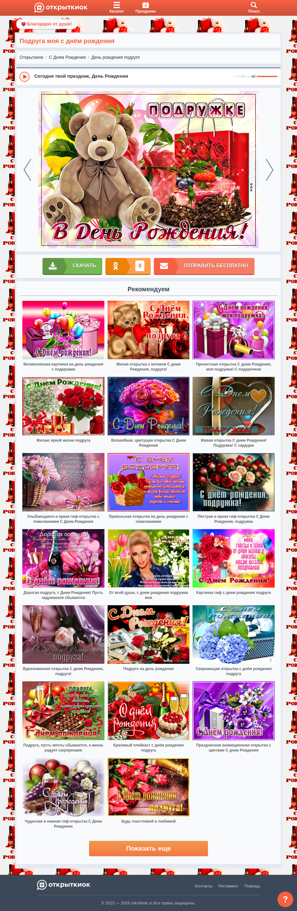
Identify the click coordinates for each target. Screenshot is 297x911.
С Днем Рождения (67, 57)
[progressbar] (267, 77)
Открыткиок (31, 57)
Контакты (203, 886)
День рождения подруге (115, 57)
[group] (148, 76)
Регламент (228, 886)
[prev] (27, 170)
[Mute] (254, 77)
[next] (269, 170)
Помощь (252, 886)
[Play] (25, 77)
